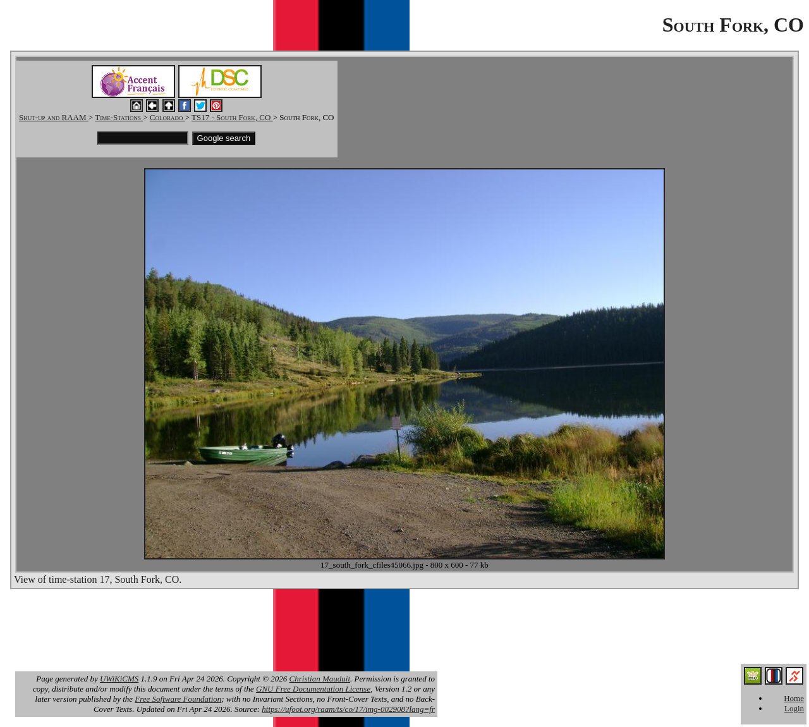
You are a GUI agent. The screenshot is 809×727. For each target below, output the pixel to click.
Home (794, 698)
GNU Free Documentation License (313, 688)
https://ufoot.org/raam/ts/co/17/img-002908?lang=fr (348, 709)
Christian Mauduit (319, 678)
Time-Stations (119, 117)
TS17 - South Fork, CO (232, 117)
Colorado (167, 117)
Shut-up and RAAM (53, 117)
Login (794, 708)
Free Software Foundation (178, 699)
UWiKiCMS (119, 678)
